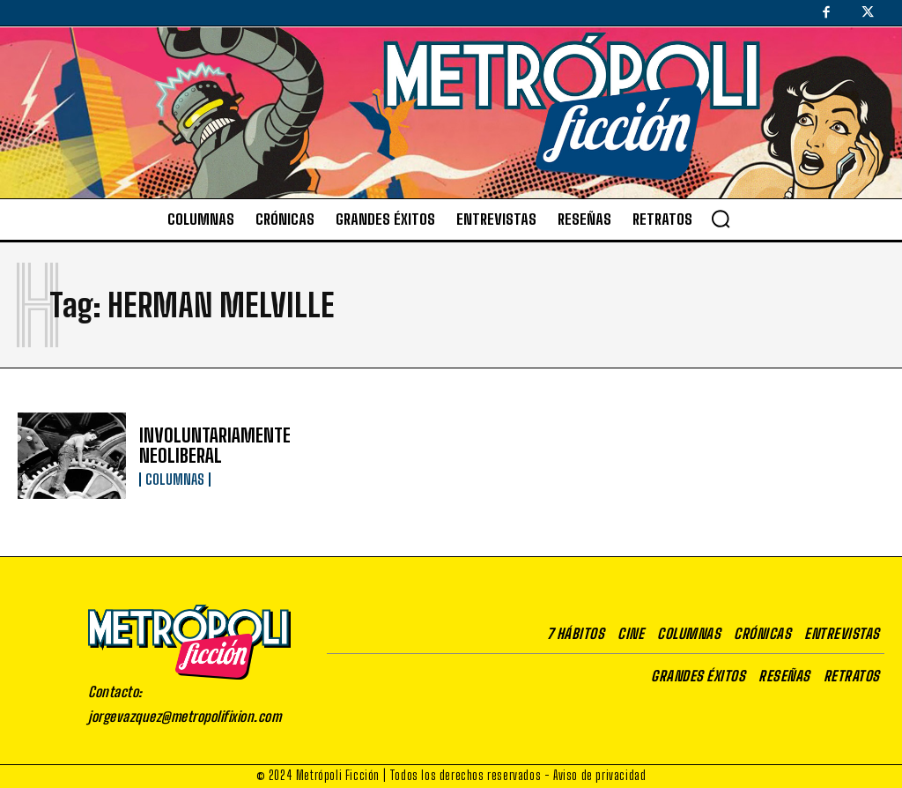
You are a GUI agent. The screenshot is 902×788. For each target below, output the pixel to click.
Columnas (174, 479)
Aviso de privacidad (599, 775)
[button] (720, 218)
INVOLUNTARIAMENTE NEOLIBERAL (211, 445)
